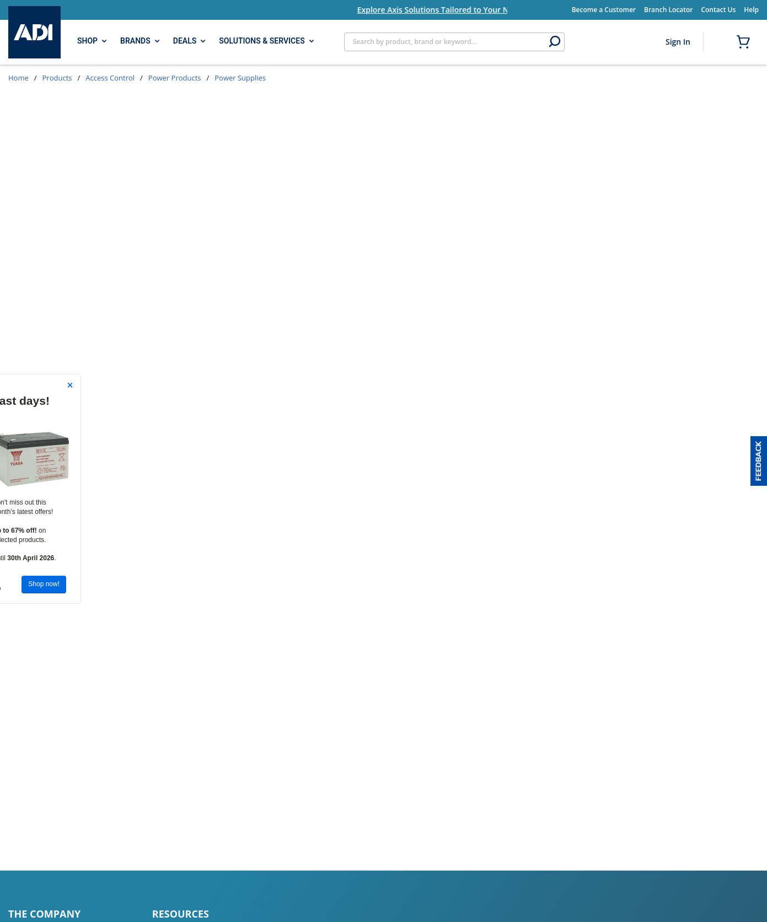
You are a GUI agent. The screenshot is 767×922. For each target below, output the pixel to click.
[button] (758, 461)
